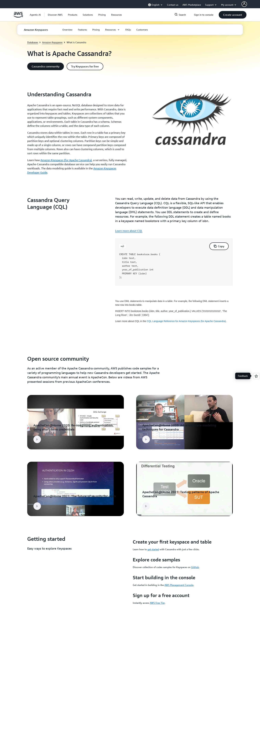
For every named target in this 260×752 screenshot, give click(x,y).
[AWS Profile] (244, 4)
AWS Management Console (178, 585)
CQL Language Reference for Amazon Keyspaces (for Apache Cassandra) (186, 321)
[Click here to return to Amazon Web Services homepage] (18, 16)
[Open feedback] (256, 376)
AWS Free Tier (157, 602)
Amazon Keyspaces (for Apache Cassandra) (66, 160)
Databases (32, 42)
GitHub (195, 567)
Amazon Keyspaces (52, 42)
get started (153, 549)
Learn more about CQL (128, 230)
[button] (55, 15)
